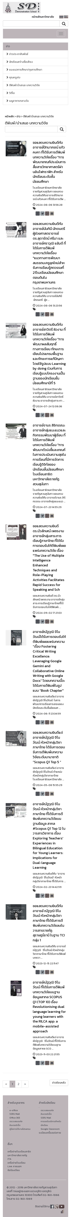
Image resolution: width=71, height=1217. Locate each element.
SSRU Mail (14, 1113)
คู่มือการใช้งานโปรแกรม (19, 1128)
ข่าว (8, 46)
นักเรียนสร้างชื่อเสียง (19, 62)
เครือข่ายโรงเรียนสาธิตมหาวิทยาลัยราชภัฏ (19, 1153)
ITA (9, 1159)
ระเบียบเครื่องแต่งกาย (50, 1132)
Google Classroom (50, 1128)
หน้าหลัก (9, 116)
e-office (13, 1110)
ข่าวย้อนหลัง (59, 1083)
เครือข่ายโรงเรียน (16, 1163)
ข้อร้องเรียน (14, 1170)
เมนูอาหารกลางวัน (17, 101)
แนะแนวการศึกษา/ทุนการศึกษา (24, 70)
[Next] (6, 1084)
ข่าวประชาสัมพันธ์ (17, 54)
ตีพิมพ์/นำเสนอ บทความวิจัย (23, 85)
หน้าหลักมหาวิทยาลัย (43, 17)
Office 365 (14, 1117)
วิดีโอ (10, 93)
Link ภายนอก (15, 1166)
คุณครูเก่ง (13, 77)
